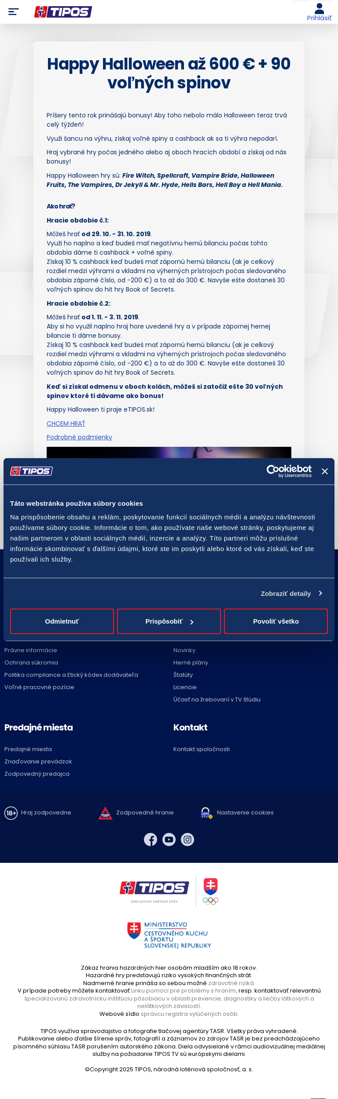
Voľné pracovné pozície (39, 687)
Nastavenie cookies (245, 812)
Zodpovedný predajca (37, 774)
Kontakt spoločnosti (201, 749)
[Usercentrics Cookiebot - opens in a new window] (273, 471)
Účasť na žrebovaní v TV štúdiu (217, 699)
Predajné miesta (28, 749)
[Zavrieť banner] (325, 471)
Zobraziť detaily (286, 593)
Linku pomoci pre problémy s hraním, (184, 990)
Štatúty (183, 675)
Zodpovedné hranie (145, 812)
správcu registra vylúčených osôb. (190, 1014)
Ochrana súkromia (31, 662)
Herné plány (190, 662)
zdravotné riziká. (231, 983)
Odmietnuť (62, 621)
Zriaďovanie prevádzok (38, 761)
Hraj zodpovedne (46, 812)
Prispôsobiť (169, 621)
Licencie (185, 687)
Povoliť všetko (276, 621)
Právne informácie (30, 650)
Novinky (184, 650)
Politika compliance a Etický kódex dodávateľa (71, 675)
